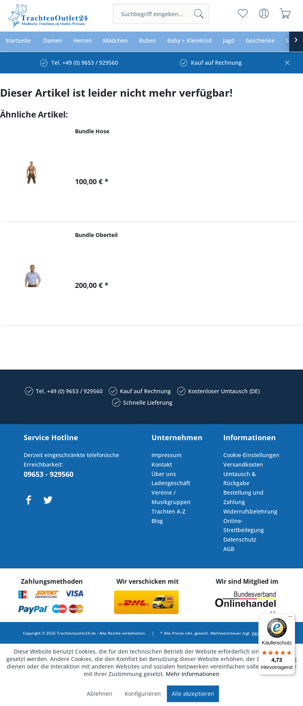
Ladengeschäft (171, 483)
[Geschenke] (260, 41)
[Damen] (53, 41)
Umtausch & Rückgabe (239, 478)
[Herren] (82, 41)
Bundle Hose (92, 131)
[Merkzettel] (243, 13)
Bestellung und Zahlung (243, 497)
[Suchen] (199, 14)
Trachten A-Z (168, 511)
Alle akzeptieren (193, 693)
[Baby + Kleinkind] (189, 41)
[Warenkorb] (285, 13)
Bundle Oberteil (96, 235)
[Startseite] (18, 41)
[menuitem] (161, 14)
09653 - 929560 (48, 474)
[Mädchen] (115, 41)
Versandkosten (243, 464)
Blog (157, 521)
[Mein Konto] (264, 13)
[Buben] (147, 41)
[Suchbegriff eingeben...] (161, 14)
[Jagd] (228, 41)
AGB (228, 549)
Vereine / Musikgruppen (171, 497)
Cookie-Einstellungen (251, 455)
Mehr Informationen (192, 674)
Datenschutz (239, 539)
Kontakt (162, 464)
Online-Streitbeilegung (243, 525)
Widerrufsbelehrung (250, 511)
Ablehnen (99, 693)
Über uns (164, 474)
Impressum (166, 455)
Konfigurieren (143, 693)
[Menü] (290, 618)
